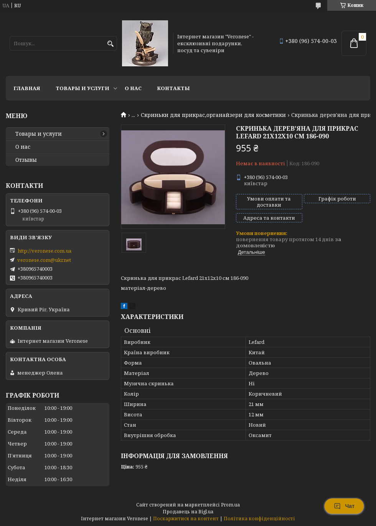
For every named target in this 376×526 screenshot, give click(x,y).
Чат (344, 506)
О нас (133, 88)
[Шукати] (110, 44)
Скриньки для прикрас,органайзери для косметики (213, 115)
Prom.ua (230, 504)
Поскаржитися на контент (186, 518)
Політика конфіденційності (259, 518)
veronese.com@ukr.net (44, 260)
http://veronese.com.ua (44, 251)
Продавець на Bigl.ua (188, 511)
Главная (26, 88)
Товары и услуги (82, 88)
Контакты (173, 88)
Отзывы (26, 159)
